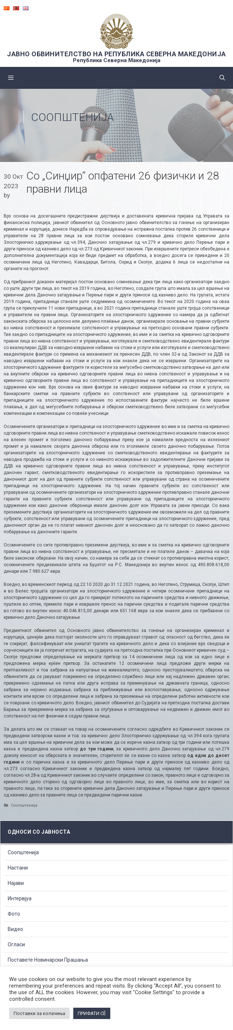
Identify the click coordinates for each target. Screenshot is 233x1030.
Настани (18, 868)
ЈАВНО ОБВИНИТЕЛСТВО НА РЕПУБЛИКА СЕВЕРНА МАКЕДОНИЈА (116, 54)
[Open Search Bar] (222, 78)
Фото (14, 914)
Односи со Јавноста (39, 832)
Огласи (16, 944)
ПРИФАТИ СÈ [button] (92, 1013)
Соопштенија (72, 117)
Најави (16, 883)
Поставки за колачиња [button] (39, 1013)
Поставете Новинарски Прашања (48, 960)
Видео (15, 929)
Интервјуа (20, 898)
